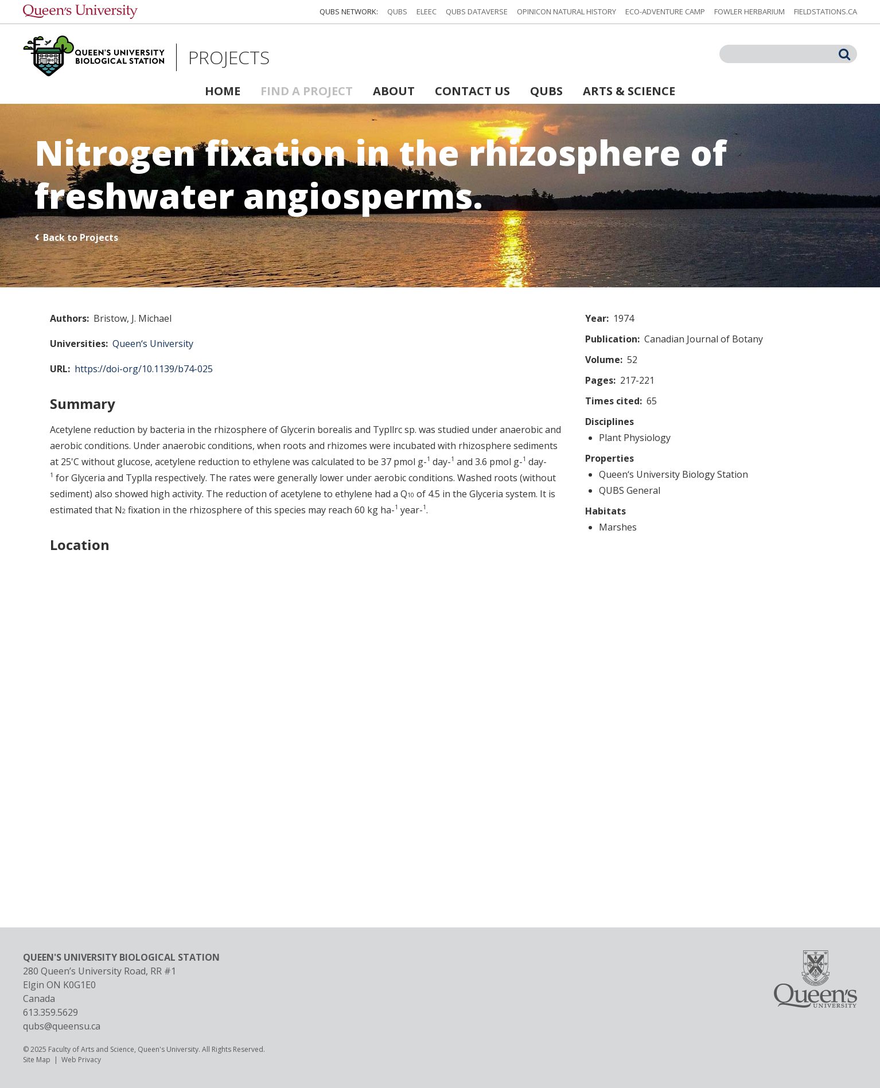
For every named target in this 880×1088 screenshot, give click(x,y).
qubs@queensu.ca (61, 1026)
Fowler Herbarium (749, 11)
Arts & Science (629, 91)
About (394, 91)
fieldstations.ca (825, 11)
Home (222, 91)
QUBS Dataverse (477, 11)
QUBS (397, 11)
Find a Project (306, 91)
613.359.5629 (50, 1012)
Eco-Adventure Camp (665, 11)
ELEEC (426, 11)
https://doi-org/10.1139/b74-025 (144, 368)
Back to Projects (80, 237)
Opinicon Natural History (566, 11)
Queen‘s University (152, 343)
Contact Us (472, 91)
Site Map (36, 1059)
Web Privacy (81, 1059)
